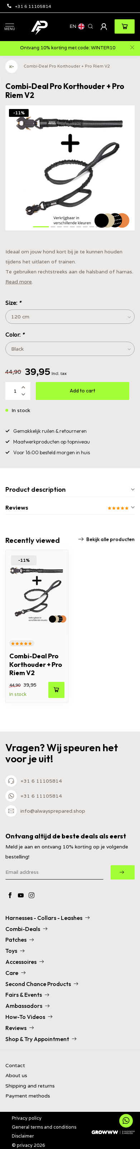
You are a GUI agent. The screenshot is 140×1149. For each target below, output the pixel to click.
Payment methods (27, 1096)
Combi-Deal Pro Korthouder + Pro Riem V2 (67, 66)
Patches (19, 939)
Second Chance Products (41, 983)
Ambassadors (27, 1005)
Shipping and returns (30, 1086)
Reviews (19, 1027)
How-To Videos (28, 1016)
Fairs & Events (27, 994)
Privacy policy (27, 1118)
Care (15, 972)
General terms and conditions (44, 1127)
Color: (14, 334)
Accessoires (24, 961)
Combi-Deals (26, 928)
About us (16, 1076)
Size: (13, 302)
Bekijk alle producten (106, 539)
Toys (14, 950)
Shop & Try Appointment (40, 1038)
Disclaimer (23, 1136)
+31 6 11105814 (29, 6)
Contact (15, 1066)
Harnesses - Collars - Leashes (47, 917)
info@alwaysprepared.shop (52, 811)
